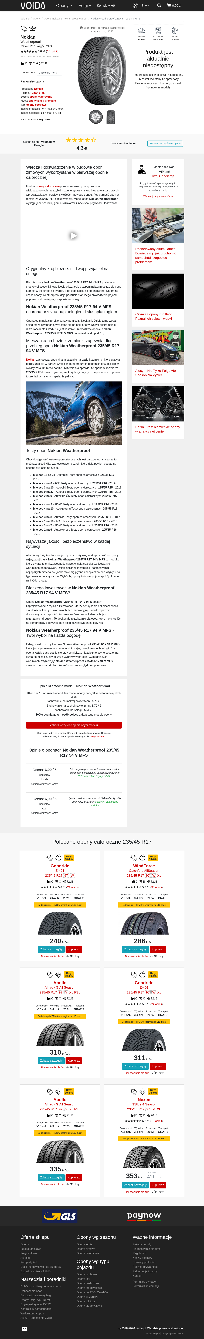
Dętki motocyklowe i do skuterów (41, 1266)
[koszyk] (173, 5)
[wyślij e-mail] (24, 1328)
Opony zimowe (86, 1248)
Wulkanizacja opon (32, 1313)
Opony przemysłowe (89, 1305)
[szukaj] (159, 5)
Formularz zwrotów (144, 1281)
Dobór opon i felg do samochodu (41, 1286)
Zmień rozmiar (28, 72)
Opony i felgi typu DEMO (36, 1299)
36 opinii (156, 887)
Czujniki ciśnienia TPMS (35, 1271)
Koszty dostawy (142, 1257)
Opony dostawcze (88, 1283)
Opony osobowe (87, 1274)
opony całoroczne (41, 96)
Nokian (38, 88)
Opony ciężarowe (87, 1296)
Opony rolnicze (86, 1301)
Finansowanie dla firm (52, 956)
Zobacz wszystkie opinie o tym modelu (74, 725)
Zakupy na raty (142, 1244)
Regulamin (139, 1253)
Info (145, 5)
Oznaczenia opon (31, 1291)
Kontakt (137, 1275)
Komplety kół (106, 5)
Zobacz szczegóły (51, 949)
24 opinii (72, 887)
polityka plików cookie (172, 1333)
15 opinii (52, 51)
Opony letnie (84, 1244)
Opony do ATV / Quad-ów (92, 1292)
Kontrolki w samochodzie (36, 1308)
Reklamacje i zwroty (145, 1271)
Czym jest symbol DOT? (36, 1304)
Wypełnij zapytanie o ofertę (158, 196)
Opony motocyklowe (89, 1287)
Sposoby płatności (144, 1262)
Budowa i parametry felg (36, 1295)
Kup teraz (74, 949)
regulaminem (97, 736)
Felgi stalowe (29, 1253)
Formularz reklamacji (146, 1286)
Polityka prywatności (145, 1266)
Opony (64, 5)
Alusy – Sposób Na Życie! (37, 1317)
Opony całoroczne (88, 1253)
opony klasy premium (42, 100)
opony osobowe (36, 104)
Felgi (85, 5)
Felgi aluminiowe (31, 1248)
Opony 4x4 (83, 1278)
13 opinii (156, 1120)
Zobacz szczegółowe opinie (165, 143)
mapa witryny (153, 1333)
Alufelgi (25, 1257)
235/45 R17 (39, 92)
